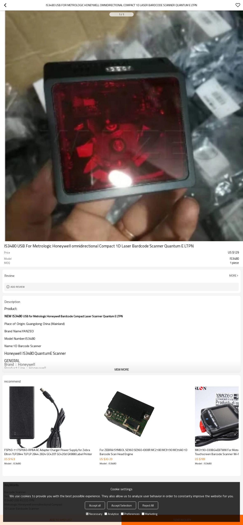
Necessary (94, 514)
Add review (18, 287)
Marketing (149, 514)
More (232, 276)
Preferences (130, 514)
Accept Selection (121, 505)
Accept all (95, 505)
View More (121, 369)
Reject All (148, 505)
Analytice (111, 514)
